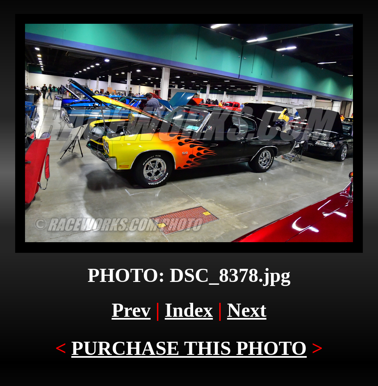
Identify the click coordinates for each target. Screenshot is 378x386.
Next (246, 310)
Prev (131, 310)
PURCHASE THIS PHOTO (189, 348)
